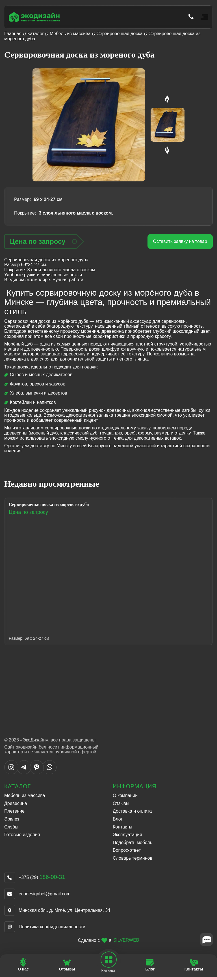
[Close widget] (206, 939)
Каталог (35, 33)
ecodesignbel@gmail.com (44, 893)
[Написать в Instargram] (11, 772)
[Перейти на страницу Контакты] (193, 965)
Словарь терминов (132, 858)
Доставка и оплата (132, 811)
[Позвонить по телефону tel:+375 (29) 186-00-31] (191, 17)
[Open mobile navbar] (108, 959)
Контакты (122, 827)
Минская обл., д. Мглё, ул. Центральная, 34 (64, 910)
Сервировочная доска (119, 33)
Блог (118, 819)
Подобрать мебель (132, 842)
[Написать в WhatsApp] (49, 772)
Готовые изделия (22, 834)
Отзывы (121, 803)
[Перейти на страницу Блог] (150, 965)
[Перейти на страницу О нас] (23, 965)
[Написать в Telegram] (24, 772)
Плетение (14, 811)
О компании (125, 795)
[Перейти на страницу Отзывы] (67, 965)
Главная (12, 33)
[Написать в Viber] (37, 772)
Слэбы (11, 827)
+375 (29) (42, 877)
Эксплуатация (127, 834)
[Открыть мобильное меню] (203, 17)
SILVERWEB (126, 940)
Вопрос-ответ (127, 850)
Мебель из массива (70, 33)
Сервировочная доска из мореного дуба (49, 504)
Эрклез (11, 819)
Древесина (15, 803)
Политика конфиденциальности (52, 926)
